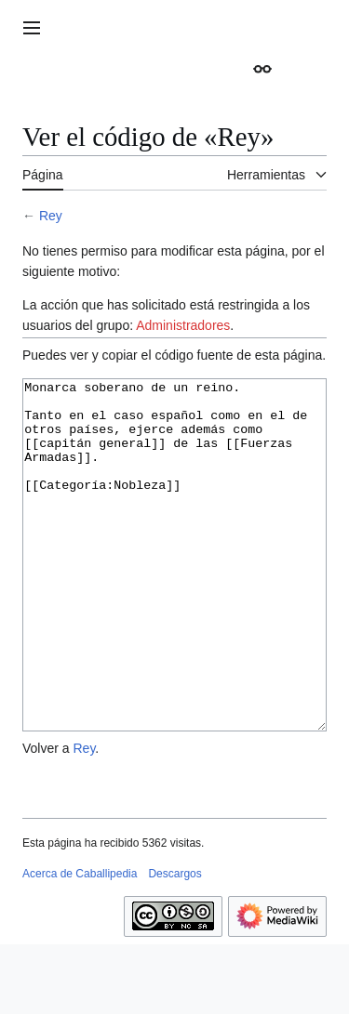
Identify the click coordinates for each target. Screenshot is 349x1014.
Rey (50, 215)
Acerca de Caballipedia (79, 943)
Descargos (174, 943)
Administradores (183, 325)
